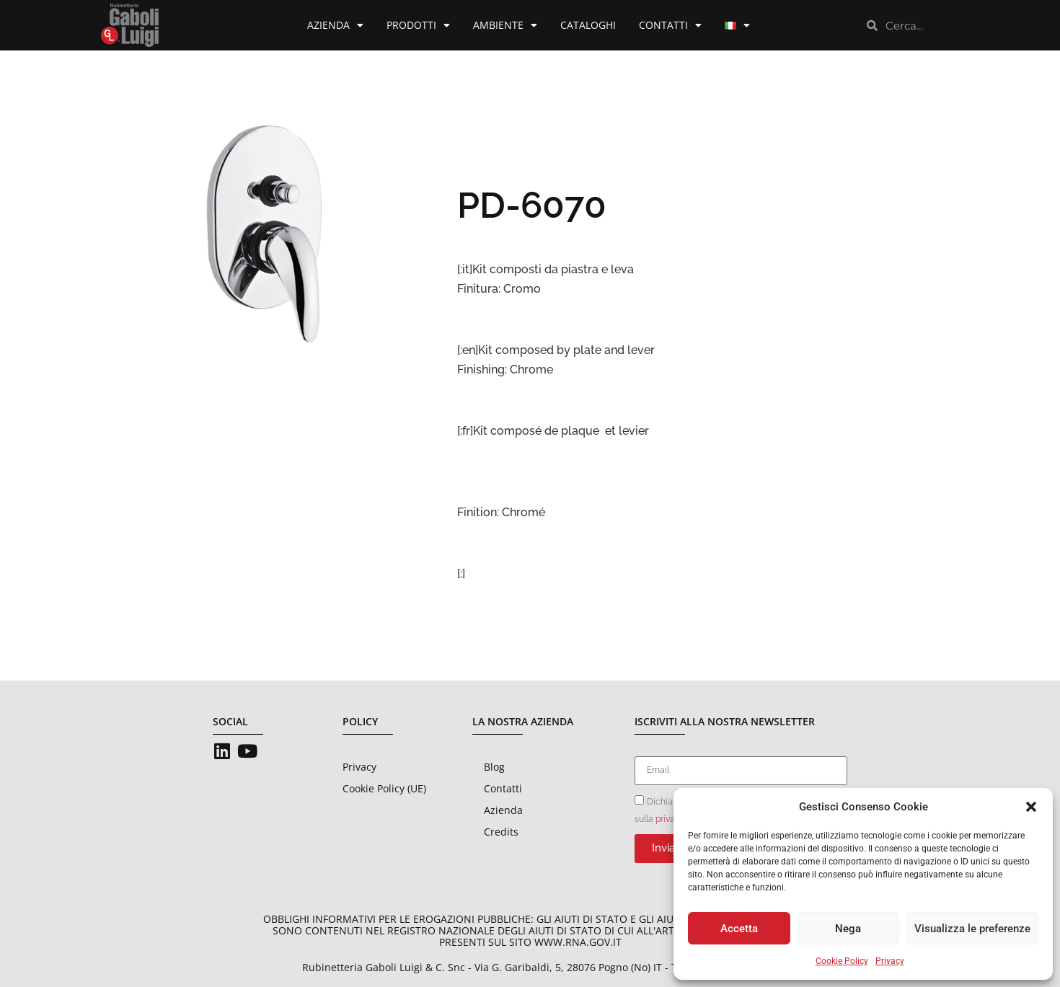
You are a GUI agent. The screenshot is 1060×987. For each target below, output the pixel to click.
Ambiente (505, 25)
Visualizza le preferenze (972, 928)
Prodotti (418, 25)
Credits (501, 831)
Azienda (335, 25)
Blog (494, 767)
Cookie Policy (842, 961)
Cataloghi (588, 25)
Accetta (739, 928)
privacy (670, 818)
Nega (848, 928)
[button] (1031, 807)
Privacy (889, 961)
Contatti (670, 25)
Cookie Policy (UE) (384, 788)
